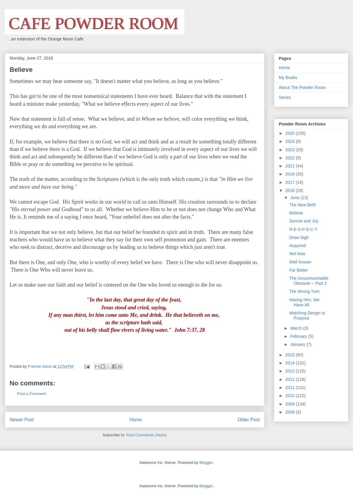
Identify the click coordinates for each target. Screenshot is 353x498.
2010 (290, 395)
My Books (288, 77)
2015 (290, 354)
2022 (290, 157)
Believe (296, 213)
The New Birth (302, 204)
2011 (290, 387)
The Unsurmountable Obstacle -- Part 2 (308, 281)
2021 (290, 166)
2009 (290, 404)
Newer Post (22, 419)
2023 (290, 149)
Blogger (205, 462)
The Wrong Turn (304, 291)
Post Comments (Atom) (146, 435)
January (298, 344)
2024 (290, 141)
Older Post (249, 419)
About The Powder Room (302, 87)
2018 (290, 174)
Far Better (298, 270)
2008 (290, 412)
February (299, 336)
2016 (290, 190)
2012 (290, 379)
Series (285, 97)
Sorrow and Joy (303, 221)
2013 (290, 371)
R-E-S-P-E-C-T (303, 229)
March (296, 328)
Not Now (297, 253)
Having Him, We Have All (304, 302)
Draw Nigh (299, 237)
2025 (290, 133)
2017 (290, 182)
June (295, 197)
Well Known (300, 262)
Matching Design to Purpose (307, 315)
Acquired (297, 245)
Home (136, 419)
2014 (290, 363)
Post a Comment (31, 393)
